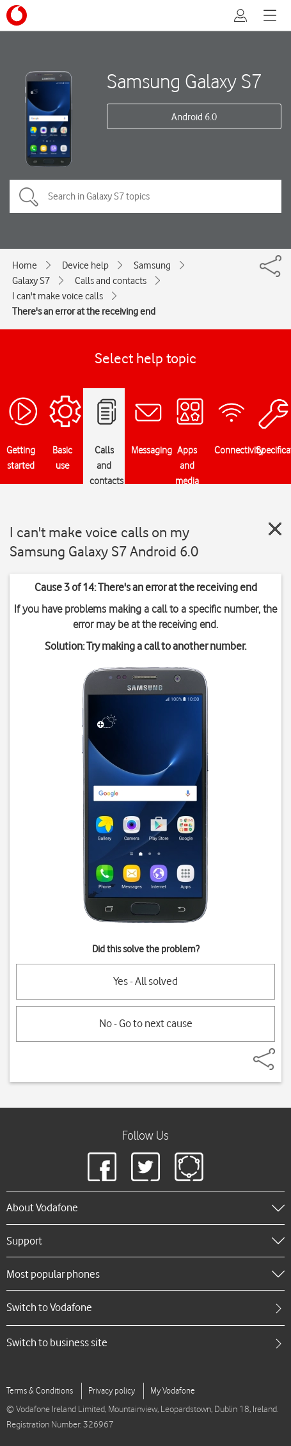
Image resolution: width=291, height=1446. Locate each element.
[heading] (145, 1207)
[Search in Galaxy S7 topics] (145, 196)
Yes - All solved (145, 981)
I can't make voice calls (57, 296)
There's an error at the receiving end (83, 311)
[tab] (145, 1307)
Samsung (152, 265)
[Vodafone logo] (16, 15)
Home (24, 265)
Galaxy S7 (31, 281)
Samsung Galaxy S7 (184, 81)
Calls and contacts (110, 281)
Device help (85, 265)
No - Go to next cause (146, 1023)
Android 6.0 (194, 117)
